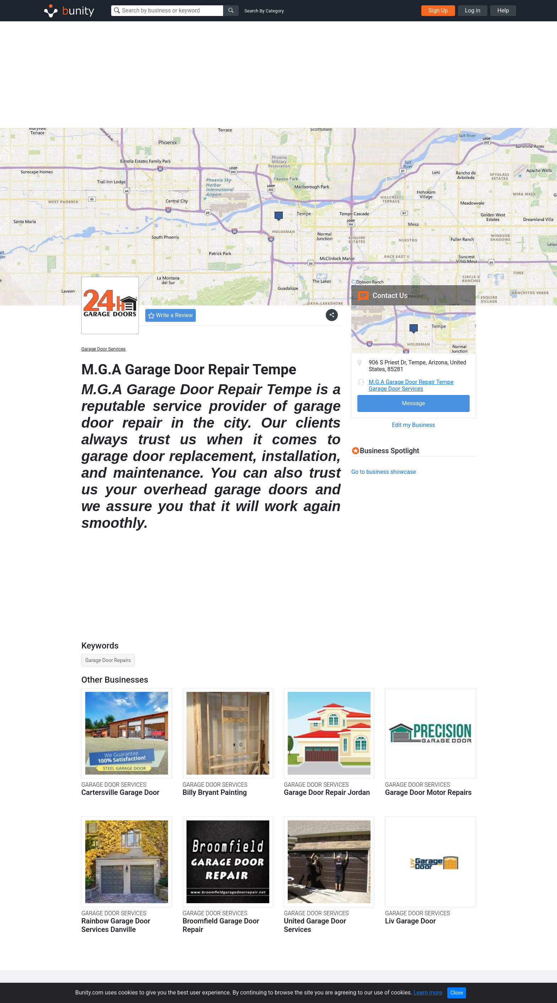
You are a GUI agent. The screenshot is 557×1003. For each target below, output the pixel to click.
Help (503, 10)
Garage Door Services (103, 349)
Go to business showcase (383, 471)
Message (413, 403)
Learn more (427, 992)
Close (456, 993)
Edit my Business (413, 425)
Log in (472, 10)
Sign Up (438, 10)
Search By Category (264, 10)
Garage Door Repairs (108, 660)
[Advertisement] (278, 74)
